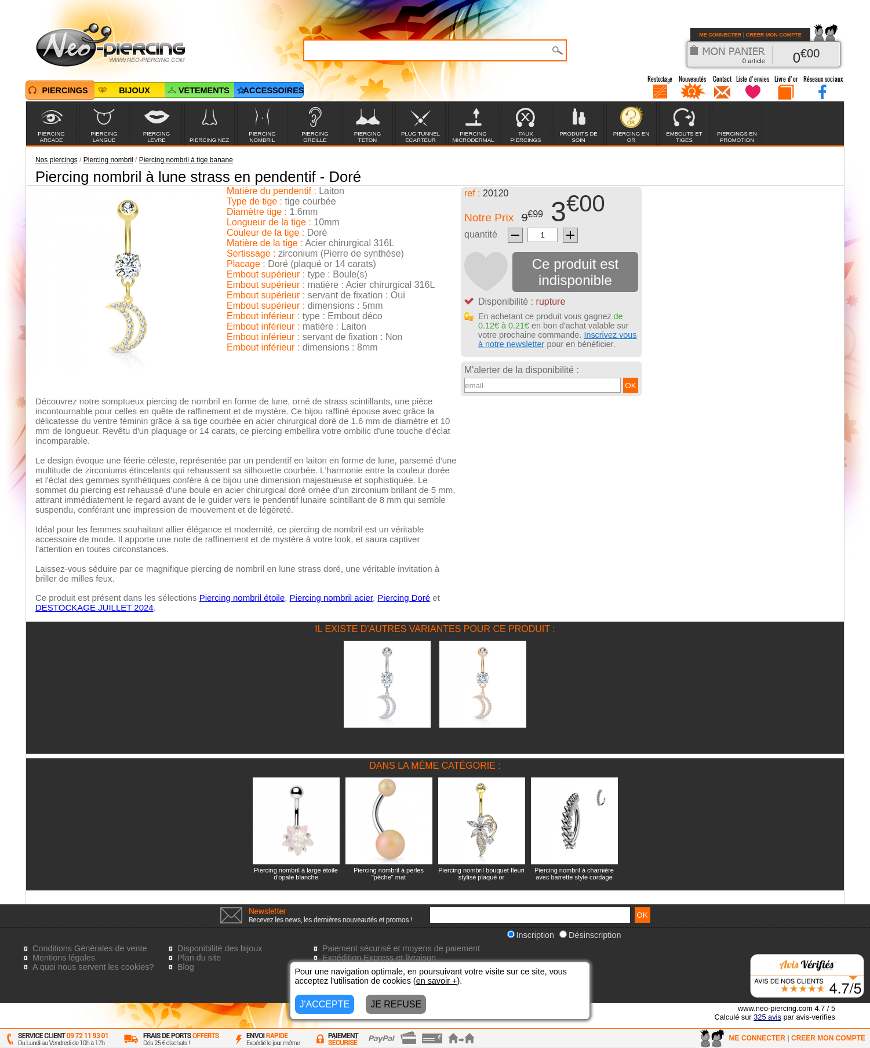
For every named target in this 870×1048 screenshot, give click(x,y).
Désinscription (590, 935)
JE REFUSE (395, 1004)
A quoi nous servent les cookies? (93, 967)
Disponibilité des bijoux (219, 948)
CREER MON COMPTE (774, 35)
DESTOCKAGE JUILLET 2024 (94, 607)
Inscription (531, 935)
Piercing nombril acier (331, 597)
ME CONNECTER (720, 35)
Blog (185, 967)
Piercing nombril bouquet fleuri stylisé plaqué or (481, 874)
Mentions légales (63, 957)
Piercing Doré (403, 597)
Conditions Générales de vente (89, 948)
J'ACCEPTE (325, 1004)
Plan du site (199, 957)
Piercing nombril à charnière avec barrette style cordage (574, 874)
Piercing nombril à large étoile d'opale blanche (296, 874)
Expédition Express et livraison (379, 957)
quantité (480, 234)
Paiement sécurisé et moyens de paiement (401, 948)
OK (630, 385)
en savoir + (436, 980)
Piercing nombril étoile (242, 597)
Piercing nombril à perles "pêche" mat (389, 874)
